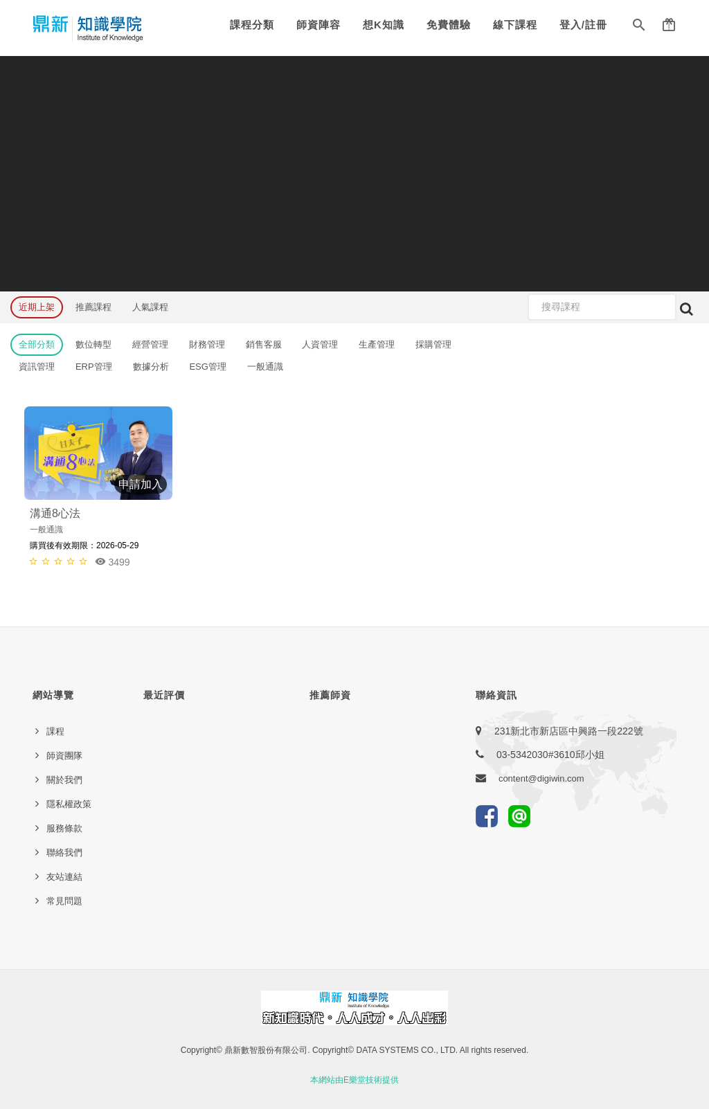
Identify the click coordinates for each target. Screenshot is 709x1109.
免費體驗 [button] (449, 24)
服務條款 (64, 828)
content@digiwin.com (541, 778)
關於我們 (64, 780)
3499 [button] (112, 562)
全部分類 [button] (37, 344)
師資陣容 (318, 24)
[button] (639, 27)
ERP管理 (93, 366)
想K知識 (383, 24)
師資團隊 (64, 755)
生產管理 (377, 344)
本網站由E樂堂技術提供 (354, 1080)
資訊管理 (37, 366)
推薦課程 (93, 307)
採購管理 (433, 344)
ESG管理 (207, 366)
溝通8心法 (55, 513)
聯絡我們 (64, 852)
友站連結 (64, 877)
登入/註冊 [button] (583, 24)
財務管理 (207, 344)
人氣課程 (150, 307)
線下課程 (515, 24)
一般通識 (265, 366)
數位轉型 (93, 344)
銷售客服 (264, 344)
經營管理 (150, 344)
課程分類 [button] (252, 24)
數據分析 (151, 366)
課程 (55, 731)
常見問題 (64, 901)
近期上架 (37, 307)
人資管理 (320, 344)
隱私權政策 (68, 804)
